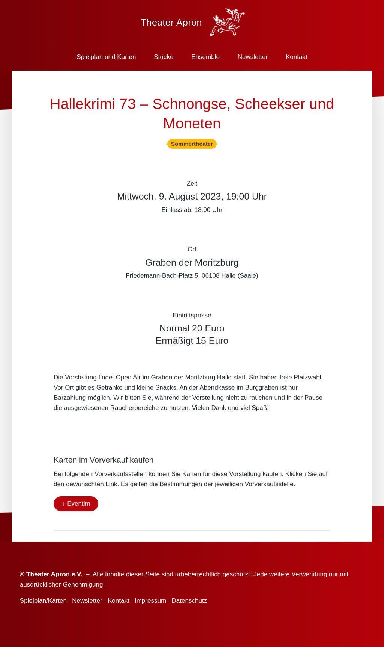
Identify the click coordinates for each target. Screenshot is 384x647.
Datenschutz (189, 600)
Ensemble (205, 56)
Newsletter (253, 56)
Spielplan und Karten (106, 56)
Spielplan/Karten (43, 600)
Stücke (163, 56)
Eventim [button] (78, 505)
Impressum (150, 600)
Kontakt (297, 56)
